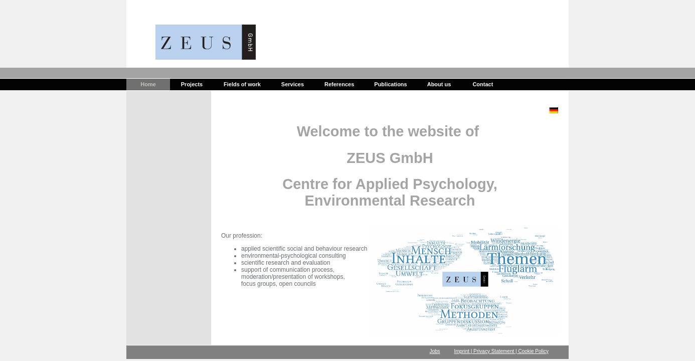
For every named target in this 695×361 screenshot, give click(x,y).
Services (292, 84)
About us (439, 84)
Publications (390, 84)
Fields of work (242, 84)
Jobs (435, 351)
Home (148, 84)
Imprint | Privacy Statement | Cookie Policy (501, 351)
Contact (482, 84)
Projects (192, 84)
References (339, 84)
